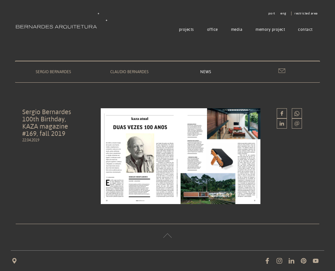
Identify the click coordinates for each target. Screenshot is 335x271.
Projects (186, 29)
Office (212, 29)
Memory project (270, 29)
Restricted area (306, 13)
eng (283, 13)
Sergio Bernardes (53, 71)
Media (237, 29)
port (271, 13)
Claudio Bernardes (129, 71)
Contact (305, 29)
